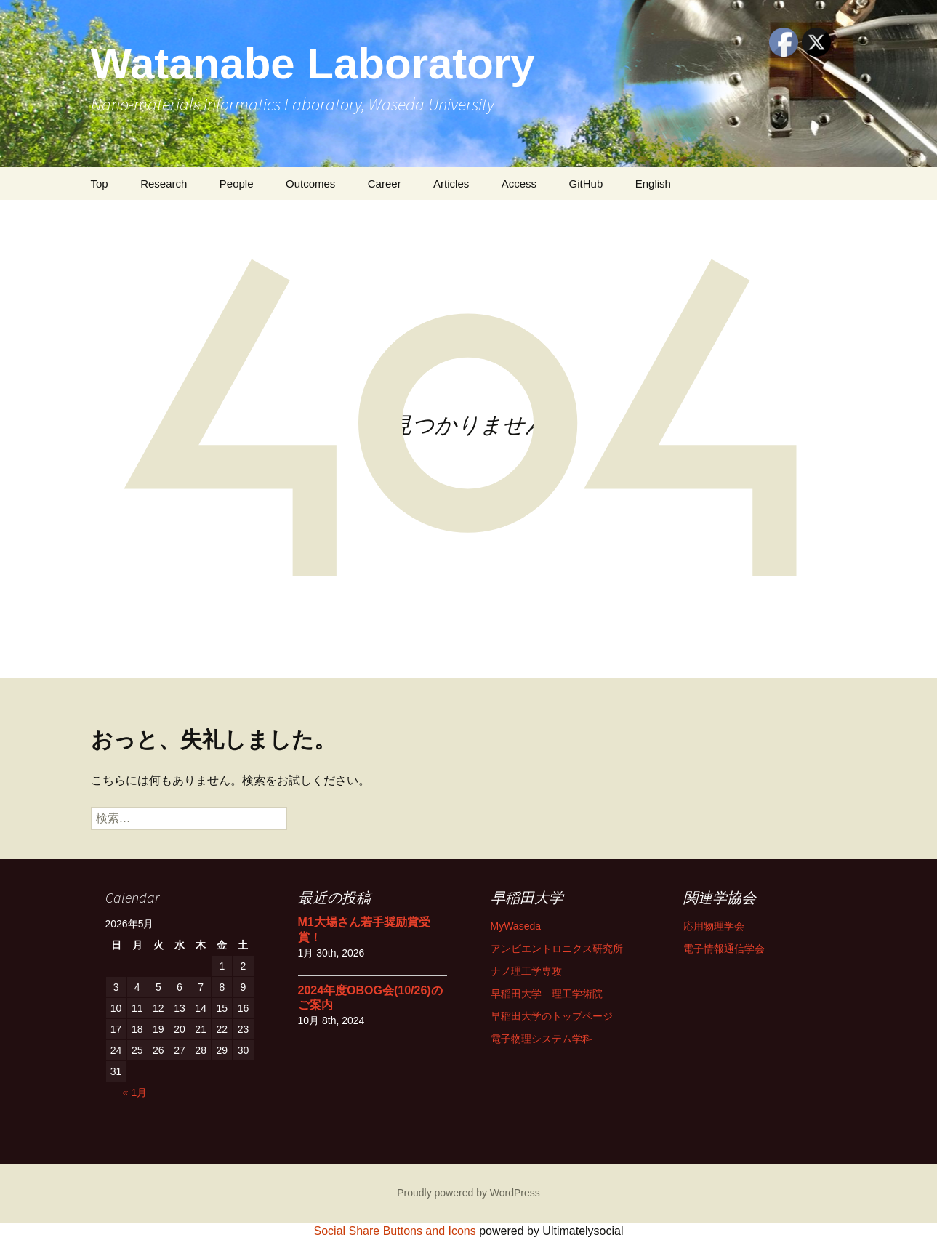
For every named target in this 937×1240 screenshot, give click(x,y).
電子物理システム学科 (541, 1038)
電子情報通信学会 (724, 948)
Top (99, 183)
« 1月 (135, 1092)
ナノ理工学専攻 (526, 971)
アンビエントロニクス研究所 (557, 948)
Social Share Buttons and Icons (395, 1231)
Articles (451, 183)
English (653, 183)
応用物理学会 (713, 926)
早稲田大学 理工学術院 (547, 993)
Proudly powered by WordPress (468, 1193)
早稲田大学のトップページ (552, 1016)
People (237, 183)
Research (163, 183)
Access (519, 183)
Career (384, 183)
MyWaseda (516, 926)
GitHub (586, 183)
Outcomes (310, 183)
